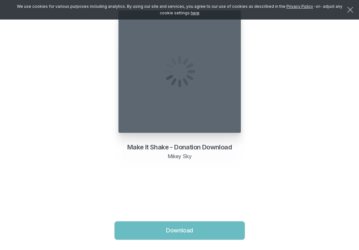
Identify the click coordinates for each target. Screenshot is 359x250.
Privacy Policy (299, 6)
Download (179, 230)
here (195, 12)
